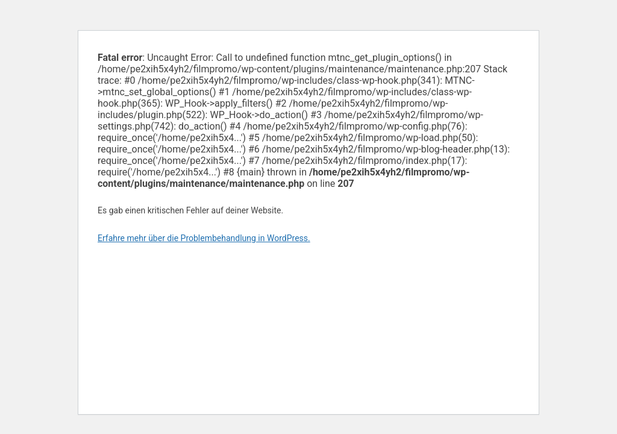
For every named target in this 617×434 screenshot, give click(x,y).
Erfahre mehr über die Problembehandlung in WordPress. (204, 238)
